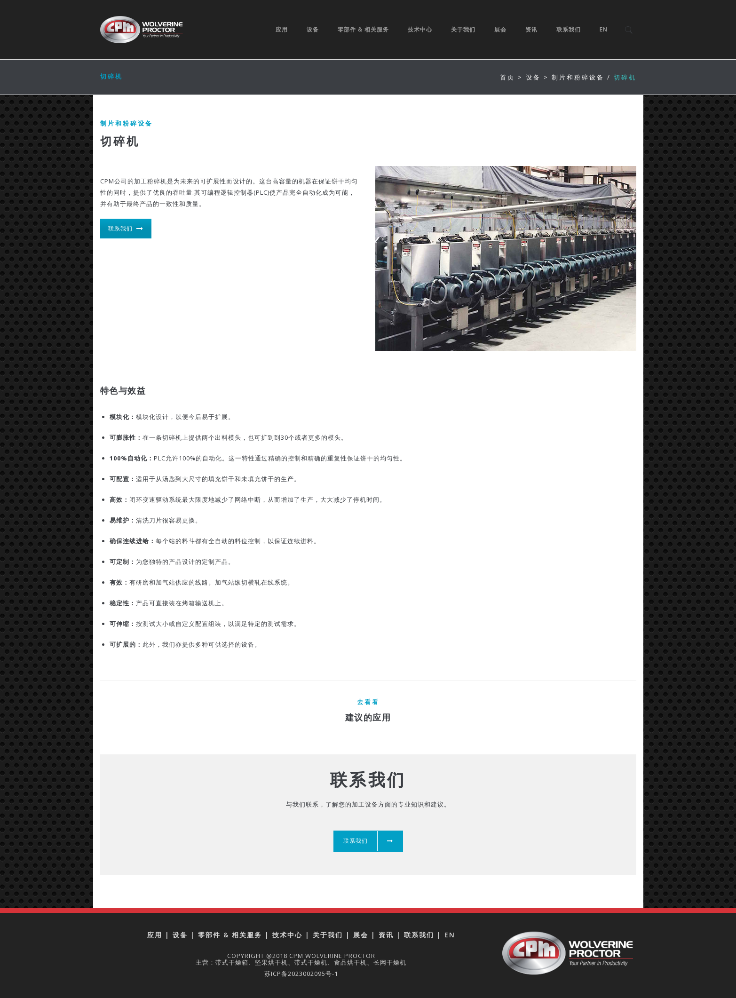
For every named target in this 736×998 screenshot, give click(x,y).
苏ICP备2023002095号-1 (301, 973)
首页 (507, 77)
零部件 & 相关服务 (363, 29)
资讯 (532, 29)
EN (604, 29)
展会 (501, 29)
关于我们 (463, 29)
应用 (282, 29)
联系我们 (569, 29)
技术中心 (420, 29)
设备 (313, 29)
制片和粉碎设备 (578, 77)
